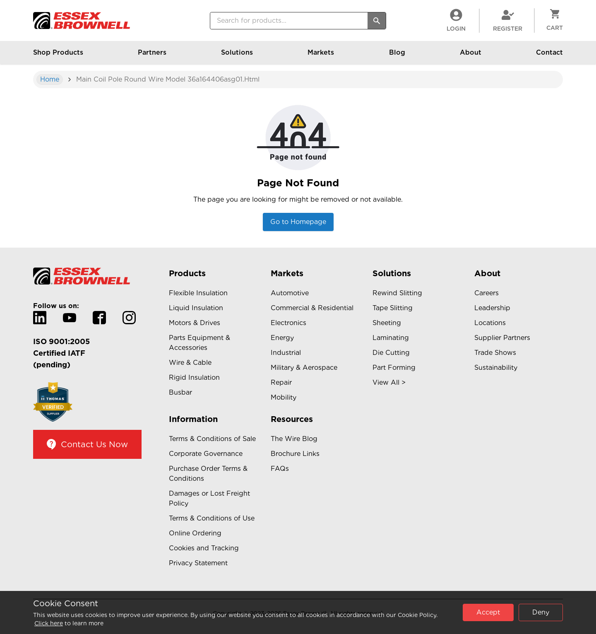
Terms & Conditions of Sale (212, 439)
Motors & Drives (194, 323)
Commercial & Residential (312, 308)
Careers (486, 293)
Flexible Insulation (198, 293)
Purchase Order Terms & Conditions (208, 473)
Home (49, 79)
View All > (389, 382)
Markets (321, 56)
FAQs (280, 468)
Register (507, 20)
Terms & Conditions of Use (212, 518)
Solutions (237, 56)
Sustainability (495, 367)
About (470, 56)
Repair (281, 382)
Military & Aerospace (304, 367)
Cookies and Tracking (204, 548)
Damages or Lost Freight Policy (209, 498)
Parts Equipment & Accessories (199, 343)
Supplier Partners (502, 338)
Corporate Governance (206, 454)
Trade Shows (495, 353)
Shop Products (58, 56)
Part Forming (394, 367)
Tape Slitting (392, 308)
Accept (488, 612)
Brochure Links (295, 454)
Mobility (283, 397)
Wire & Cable (190, 362)
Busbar (180, 392)
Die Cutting (391, 353)
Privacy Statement (198, 563)
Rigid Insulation (194, 377)
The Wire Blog (294, 439)
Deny (540, 612)
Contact (549, 56)
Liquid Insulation (196, 308)
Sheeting (386, 323)
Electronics (288, 323)
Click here (48, 623)
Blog (397, 56)
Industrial (286, 353)
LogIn (456, 20)
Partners (152, 56)
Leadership (492, 308)
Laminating (390, 338)
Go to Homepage (298, 222)
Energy (282, 338)
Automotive (290, 293)
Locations (490, 323)
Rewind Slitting (397, 293)
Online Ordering (195, 533)
